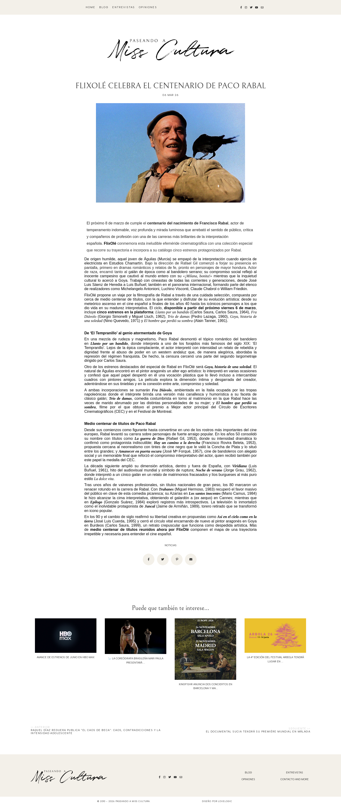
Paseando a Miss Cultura (133, 801)
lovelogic (225, 801)
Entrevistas (123, 7)
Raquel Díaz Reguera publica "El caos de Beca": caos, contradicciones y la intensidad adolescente (95, 732)
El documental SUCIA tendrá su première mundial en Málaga (258, 731)
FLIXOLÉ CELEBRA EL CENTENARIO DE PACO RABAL (170, 85)
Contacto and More (294, 779)
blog (104, 7)
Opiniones (148, 7)
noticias (171, 545)
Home (90, 7)
